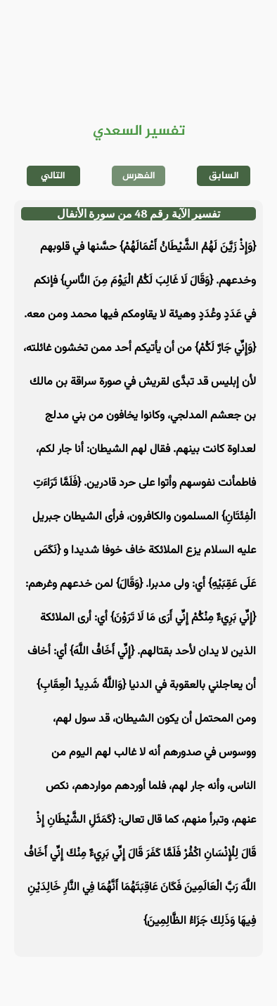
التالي (53, 176)
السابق (224, 176)
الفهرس (138, 176)
